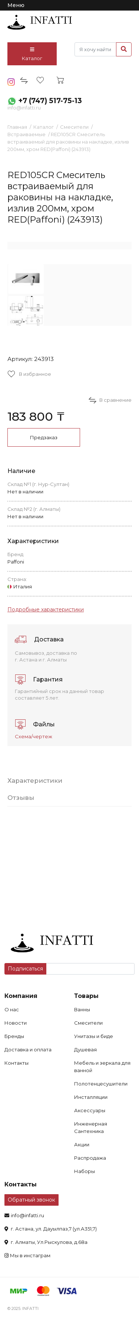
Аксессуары (89, 1110)
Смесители (74, 127)
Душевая (85, 1049)
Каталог (32, 54)
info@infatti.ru (24, 108)
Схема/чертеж (33, 736)
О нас (11, 1009)
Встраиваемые (26, 134)
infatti (39, 22)
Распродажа (90, 1158)
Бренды (14, 1036)
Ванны (82, 1009)
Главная (17, 127)
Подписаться (25, 968)
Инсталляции (90, 1097)
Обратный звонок (31, 1199)
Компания (20, 995)
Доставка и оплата (28, 1049)
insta (11, 82)
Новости (15, 1023)
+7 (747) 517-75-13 (50, 100)
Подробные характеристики (45, 609)
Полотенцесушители (101, 1084)
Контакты (16, 1063)
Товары (86, 995)
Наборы (84, 1171)
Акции (81, 1144)
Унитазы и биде (93, 1036)
